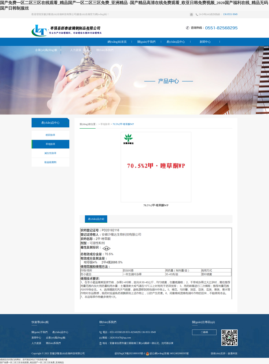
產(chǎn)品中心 (176, 41)
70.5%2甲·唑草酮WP (123, 124)
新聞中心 (205, 41)
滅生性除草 (50, 153)
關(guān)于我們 (146, 41)
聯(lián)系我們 (104, 50)
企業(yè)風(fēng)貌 (46, 50)
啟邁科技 (232, 353)
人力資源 (75, 50)
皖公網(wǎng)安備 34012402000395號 (167, 353)
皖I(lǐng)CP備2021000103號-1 (130, 353)
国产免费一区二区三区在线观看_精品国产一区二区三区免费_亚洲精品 (32, 362)
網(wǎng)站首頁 (117, 41)
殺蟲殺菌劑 (50, 162)
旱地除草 (50, 144)
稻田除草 (50, 135)
